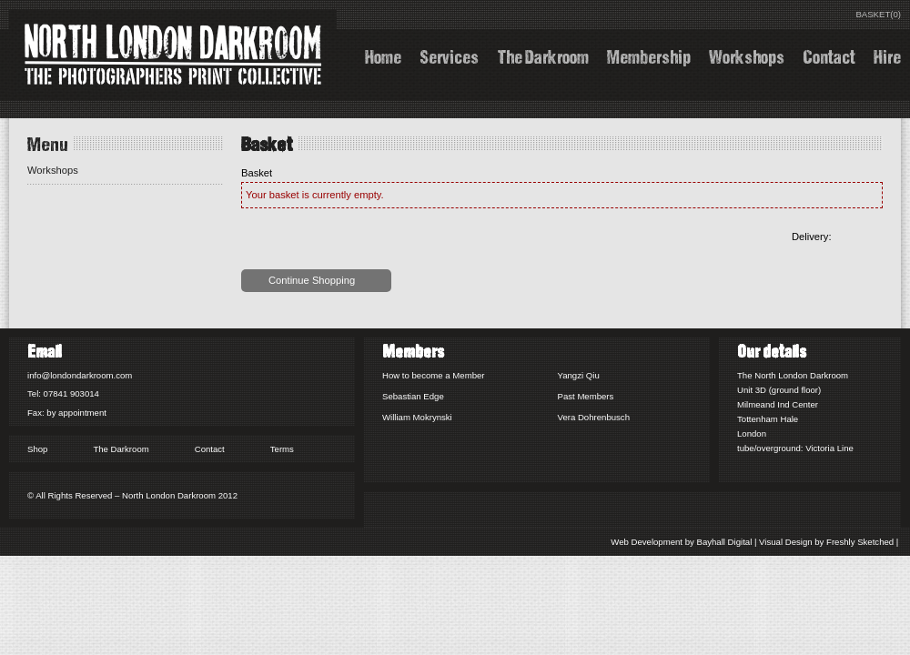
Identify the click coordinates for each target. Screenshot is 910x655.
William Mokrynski (417, 417)
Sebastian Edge (413, 396)
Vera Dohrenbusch (594, 417)
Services (449, 55)
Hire (887, 55)
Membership (649, 55)
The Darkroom (543, 55)
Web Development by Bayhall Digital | (684, 542)
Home (383, 55)
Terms (282, 449)
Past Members (586, 396)
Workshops (746, 55)
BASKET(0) (878, 14)
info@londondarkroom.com (79, 375)
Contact (829, 55)
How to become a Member (433, 375)
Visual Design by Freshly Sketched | (830, 542)
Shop (37, 449)
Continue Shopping (311, 280)
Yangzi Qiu (579, 375)
